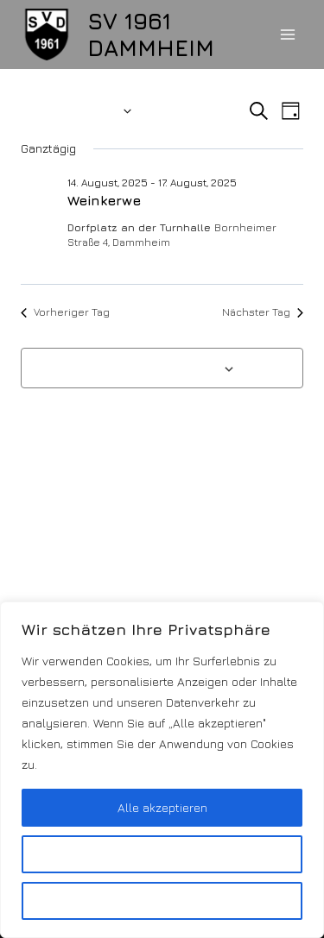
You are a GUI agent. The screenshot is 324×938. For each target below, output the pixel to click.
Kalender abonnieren (153, 367)
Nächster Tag (262, 311)
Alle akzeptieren (162, 807)
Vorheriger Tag (65, 311)
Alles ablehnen (162, 900)
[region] (162, 769)
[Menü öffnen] (287, 34)
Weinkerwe (104, 200)
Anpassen (162, 854)
